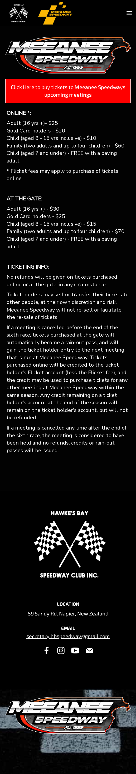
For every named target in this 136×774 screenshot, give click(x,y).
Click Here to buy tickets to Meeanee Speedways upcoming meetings (68, 91)
